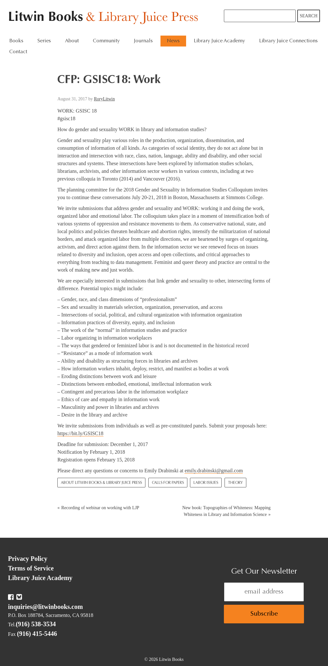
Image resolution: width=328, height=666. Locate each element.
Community (106, 41)
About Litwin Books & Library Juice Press (101, 483)
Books (16, 41)
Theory (235, 483)
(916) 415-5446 (37, 633)
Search (308, 15)
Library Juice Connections (288, 41)
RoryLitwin (104, 99)
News (173, 41)
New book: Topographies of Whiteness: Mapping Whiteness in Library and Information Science (226, 511)
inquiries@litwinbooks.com (45, 606)
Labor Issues (205, 483)
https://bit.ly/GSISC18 (80, 433)
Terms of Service (31, 568)
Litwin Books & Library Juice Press (105, 18)
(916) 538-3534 (36, 624)
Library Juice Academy (219, 41)
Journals (143, 41)
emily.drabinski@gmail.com (213, 470)
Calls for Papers (168, 483)
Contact (18, 52)
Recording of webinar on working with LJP (100, 507)
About (72, 41)
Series (44, 41)
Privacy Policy (27, 558)
